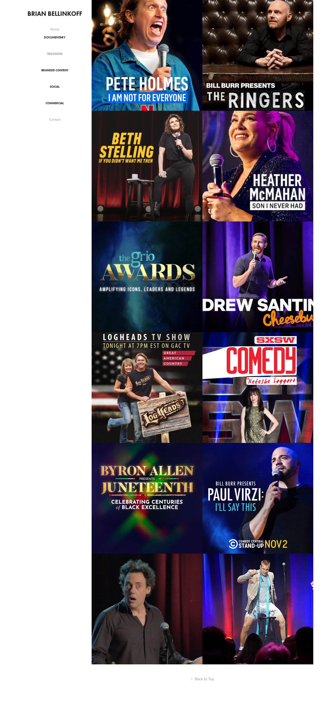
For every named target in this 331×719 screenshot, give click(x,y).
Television (54, 54)
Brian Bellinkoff (54, 14)
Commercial (55, 103)
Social (55, 87)
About (54, 29)
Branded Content (54, 70)
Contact (55, 119)
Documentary (54, 37)
